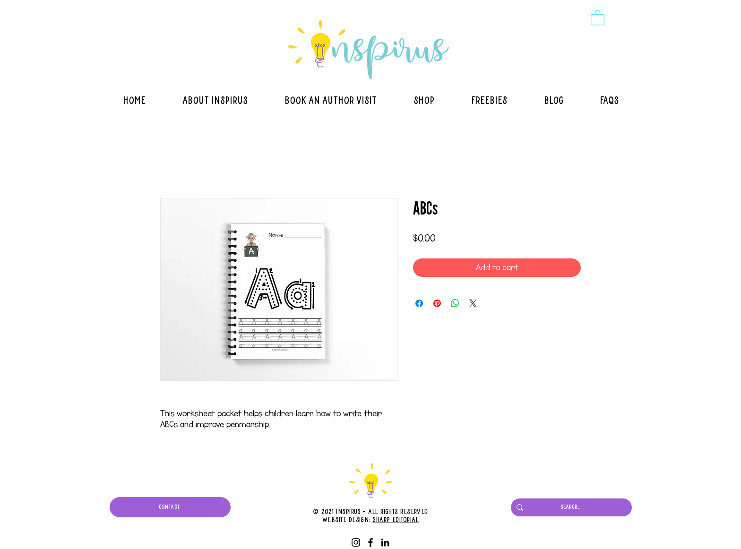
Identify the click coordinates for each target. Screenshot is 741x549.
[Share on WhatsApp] (455, 303)
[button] (597, 17)
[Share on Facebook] (419, 303)
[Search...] (570, 507)
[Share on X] (473, 303)
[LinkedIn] (385, 542)
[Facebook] (370, 542)
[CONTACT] (170, 507)
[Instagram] (356, 542)
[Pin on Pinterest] (437, 303)
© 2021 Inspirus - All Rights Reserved (370, 512)
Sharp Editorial (395, 520)
